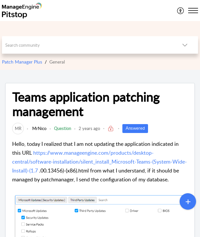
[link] (18, 128)
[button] (180, 10)
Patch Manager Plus (22, 62)
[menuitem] (180, 10)
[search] (87, 45)
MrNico (38, 128)
